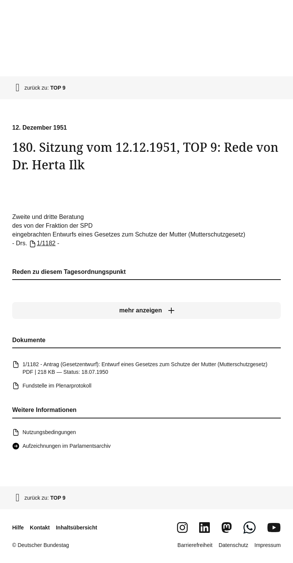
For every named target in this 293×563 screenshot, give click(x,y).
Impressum (267, 545)
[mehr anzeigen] (146, 310)
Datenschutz (233, 545)
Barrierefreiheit (195, 545)
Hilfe (18, 527)
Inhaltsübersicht (76, 527)
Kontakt (40, 527)
